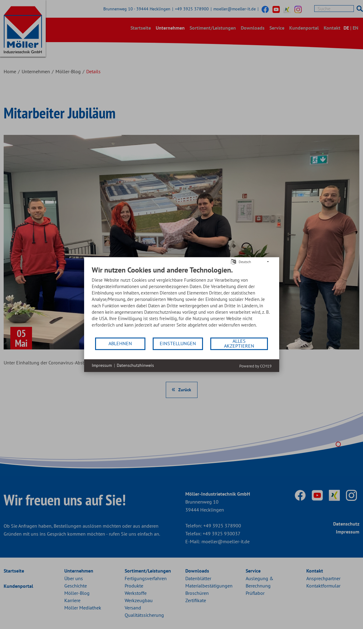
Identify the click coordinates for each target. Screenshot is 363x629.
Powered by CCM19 (255, 365)
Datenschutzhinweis (135, 365)
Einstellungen (178, 343)
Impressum (102, 365)
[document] (182, 301)
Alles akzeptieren (239, 343)
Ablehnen (120, 343)
